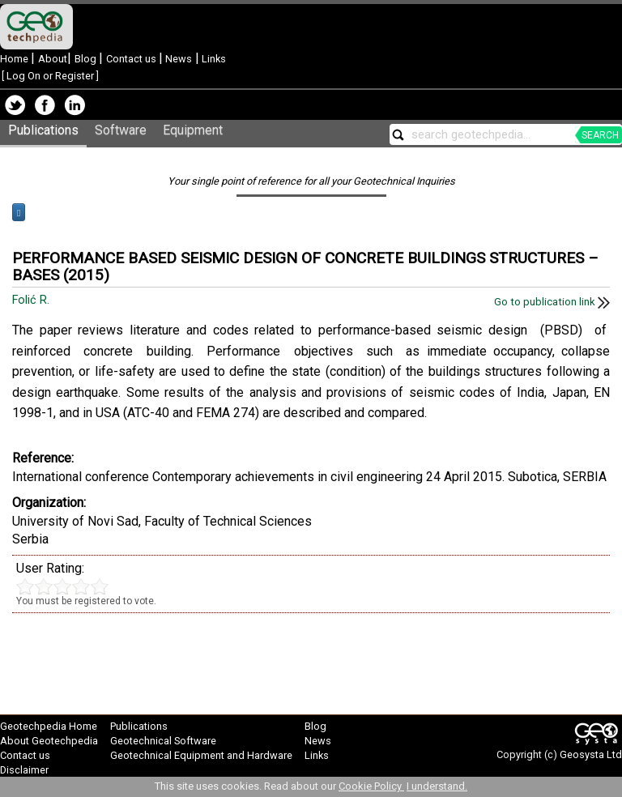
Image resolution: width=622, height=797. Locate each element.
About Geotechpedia (49, 741)
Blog (87, 59)
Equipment (193, 130)
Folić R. (32, 300)
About (52, 59)
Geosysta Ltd (591, 754)
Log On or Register (50, 76)
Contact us (132, 59)
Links (212, 59)
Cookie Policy (371, 786)
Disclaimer (24, 770)
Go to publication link (552, 302)
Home (15, 59)
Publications (43, 130)
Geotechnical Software (163, 741)
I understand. (437, 786)
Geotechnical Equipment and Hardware (201, 755)
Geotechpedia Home (48, 726)
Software (121, 130)
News (177, 59)
